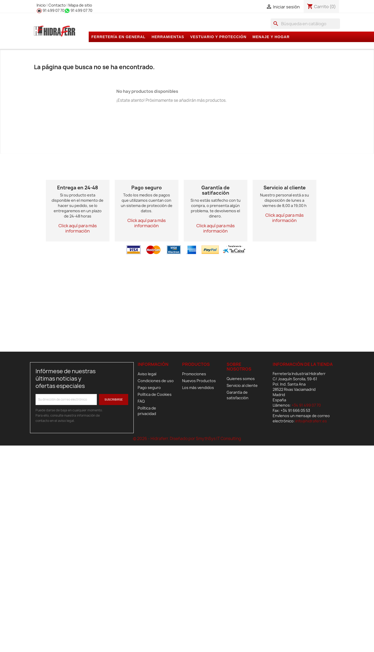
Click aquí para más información (77, 228)
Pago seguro (149, 387)
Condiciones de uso (156, 380)
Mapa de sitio (80, 5)
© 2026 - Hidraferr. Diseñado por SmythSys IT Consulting (187, 438)
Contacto (57, 5)
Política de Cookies (155, 394)
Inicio (42, 5)
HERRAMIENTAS (168, 37)
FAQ (141, 401)
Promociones (194, 373)
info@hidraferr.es (311, 420)
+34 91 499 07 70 (306, 405)
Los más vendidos (198, 387)
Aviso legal (147, 373)
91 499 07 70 (50, 10)
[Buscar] (305, 23)
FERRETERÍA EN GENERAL (118, 37)
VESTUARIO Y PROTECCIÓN (218, 37)
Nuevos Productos (199, 380)
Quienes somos (241, 378)
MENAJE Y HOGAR (271, 37)
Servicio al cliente (242, 385)
